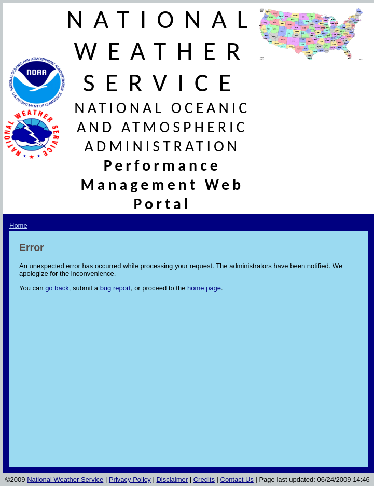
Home (18, 225)
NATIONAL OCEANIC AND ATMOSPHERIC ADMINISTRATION (162, 127)
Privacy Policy (130, 479)
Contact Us (237, 479)
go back (57, 288)
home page (204, 288)
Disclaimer (172, 479)
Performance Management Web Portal (162, 184)
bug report (115, 288)
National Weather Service (65, 479)
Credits (204, 479)
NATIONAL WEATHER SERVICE (162, 50)
